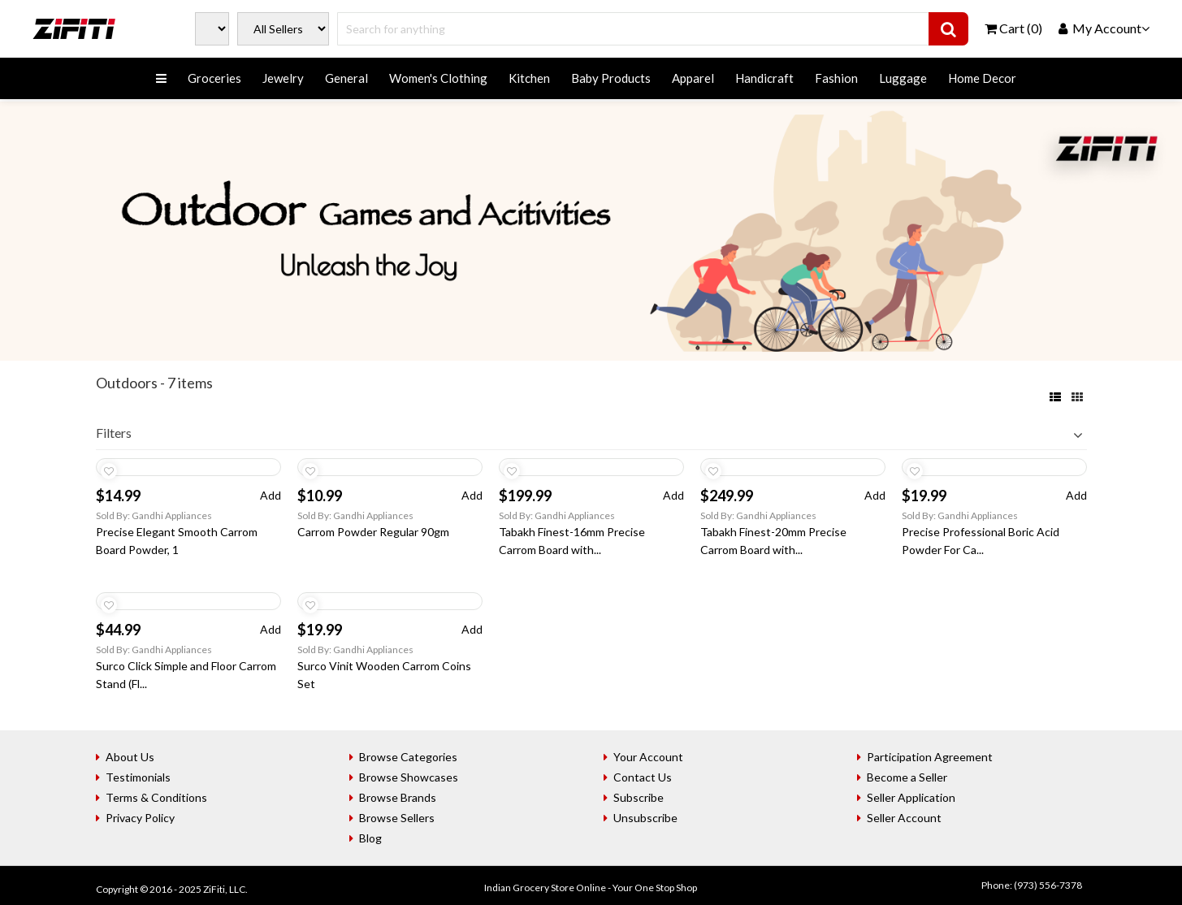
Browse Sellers (397, 818)
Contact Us (642, 777)
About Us (130, 757)
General (346, 78)
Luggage (903, 78)
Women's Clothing (438, 78)
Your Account (648, 757)
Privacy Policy (140, 818)
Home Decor (982, 78)
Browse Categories (408, 757)
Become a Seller (907, 777)
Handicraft (764, 78)
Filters (114, 432)
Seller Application (911, 797)
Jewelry (283, 78)
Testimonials (138, 777)
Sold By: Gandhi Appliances (154, 515)
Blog (370, 838)
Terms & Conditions (156, 797)
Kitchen (529, 78)
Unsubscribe (645, 818)
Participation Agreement (930, 757)
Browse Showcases (408, 777)
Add (270, 495)
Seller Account (904, 818)
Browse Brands (397, 797)
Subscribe (638, 797)
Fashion (836, 78)
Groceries (214, 78)
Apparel (693, 78)
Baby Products (611, 78)
